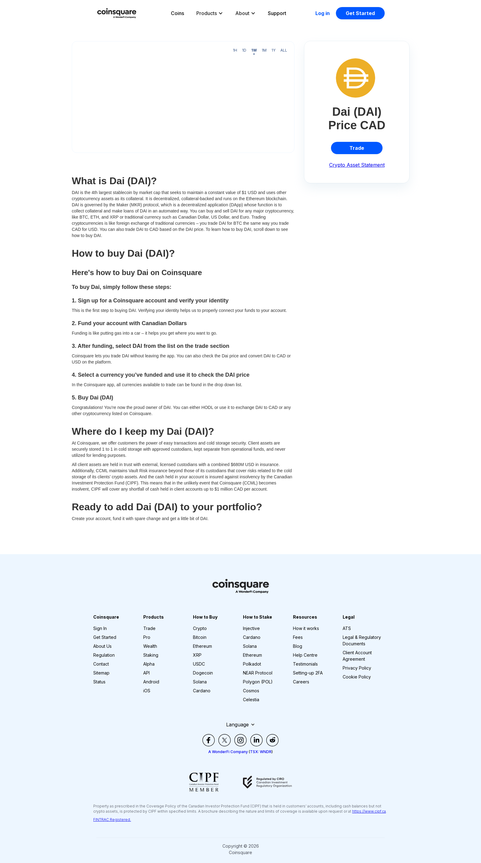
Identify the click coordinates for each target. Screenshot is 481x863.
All (283, 50)
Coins (177, 13)
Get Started (360, 13)
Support (277, 13)
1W (254, 50)
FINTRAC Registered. (112, 819)
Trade (356, 148)
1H (235, 50)
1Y (273, 50)
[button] (209, 13)
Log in (322, 13)
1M (264, 50)
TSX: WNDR (260, 751)
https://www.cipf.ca (369, 811)
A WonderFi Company (228, 751)
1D (244, 50)
